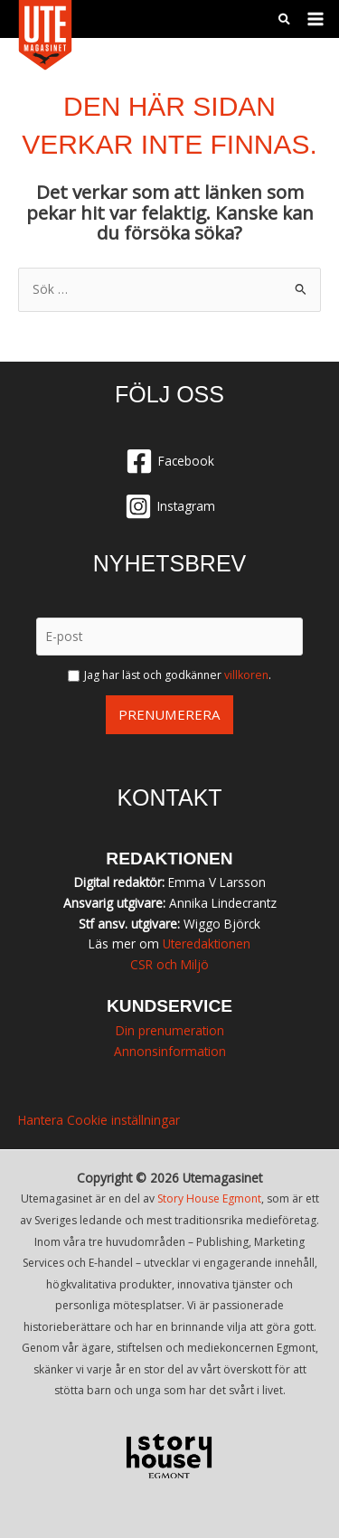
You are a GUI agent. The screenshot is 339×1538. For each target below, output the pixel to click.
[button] (285, 20)
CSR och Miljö (169, 964)
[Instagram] (169, 506)
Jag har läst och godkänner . (177, 675)
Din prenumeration (170, 1030)
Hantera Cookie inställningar (99, 1119)
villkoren (246, 675)
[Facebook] (169, 461)
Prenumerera (169, 714)
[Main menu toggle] (315, 19)
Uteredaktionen (206, 943)
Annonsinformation (170, 1051)
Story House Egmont (209, 1198)
